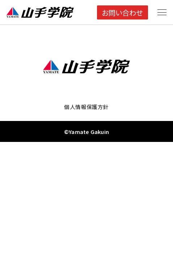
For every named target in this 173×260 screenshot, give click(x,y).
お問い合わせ (122, 12)
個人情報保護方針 (86, 106)
